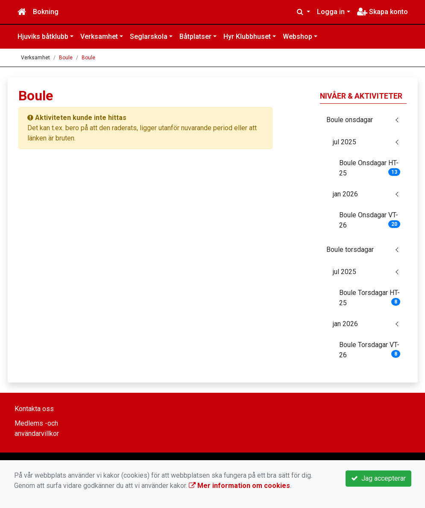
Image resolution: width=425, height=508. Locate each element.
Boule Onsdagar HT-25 (370, 168)
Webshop (297, 36)
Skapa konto (382, 12)
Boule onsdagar (349, 120)
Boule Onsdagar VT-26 (370, 220)
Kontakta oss (34, 409)
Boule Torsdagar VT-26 (370, 350)
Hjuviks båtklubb (43, 36)
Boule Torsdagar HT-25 (370, 298)
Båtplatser (195, 36)
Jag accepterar (378, 478)
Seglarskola (148, 36)
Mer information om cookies (239, 486)
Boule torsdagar (350, 249)
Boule (66, 58)
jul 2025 (344, 142)
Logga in (331, 12)
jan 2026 (345, 194)
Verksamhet (99, 36)
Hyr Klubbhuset (247, 36)
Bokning (46, 12)
